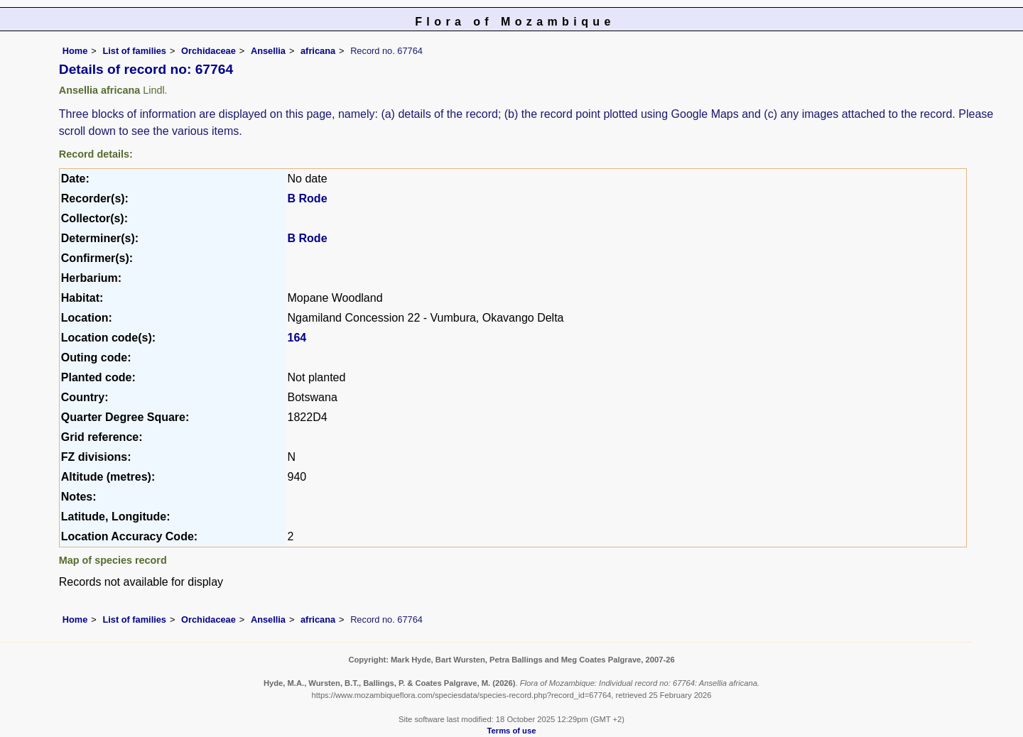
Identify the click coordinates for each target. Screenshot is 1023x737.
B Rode (308, 198)
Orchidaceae (208, 50)
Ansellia (268, 50)
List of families (134, 50)
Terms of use (511, 730)
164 (297, 338)
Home (75, 50)
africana (318, 50)
